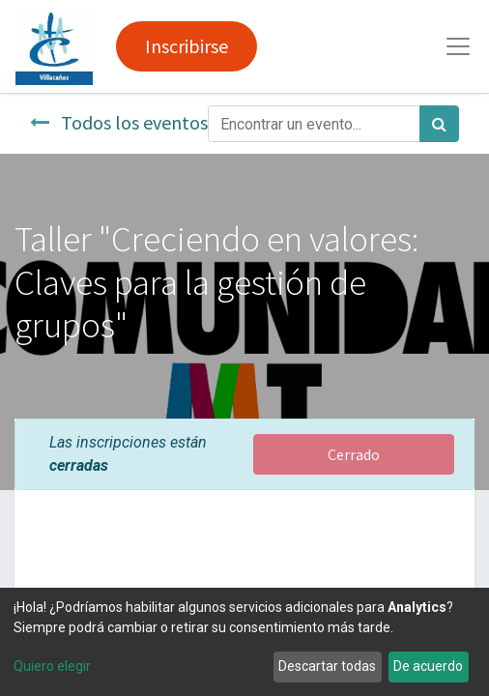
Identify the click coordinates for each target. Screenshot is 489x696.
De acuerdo (428, 666)
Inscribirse (186, 46)
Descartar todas (327, 666)
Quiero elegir (52, 666)
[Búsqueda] (439, 123)
